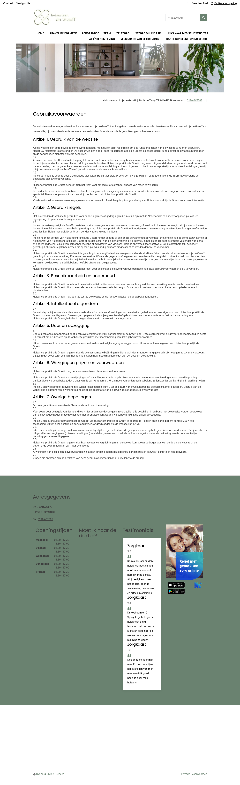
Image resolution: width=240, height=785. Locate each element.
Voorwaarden (199, 774)
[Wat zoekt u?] (182, 17)
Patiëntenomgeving (101, 39)
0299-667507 (45, 519)
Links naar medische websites (187, 33)
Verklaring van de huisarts (139, 39)
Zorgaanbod (90, 33)
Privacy (185, 774)
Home (40, 33)
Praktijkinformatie (63, 33)
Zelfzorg (122, 33)
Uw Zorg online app (147, 33)
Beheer (60, 774)
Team (107, 33)
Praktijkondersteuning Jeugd (186, 39)
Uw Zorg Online (45, 774)
